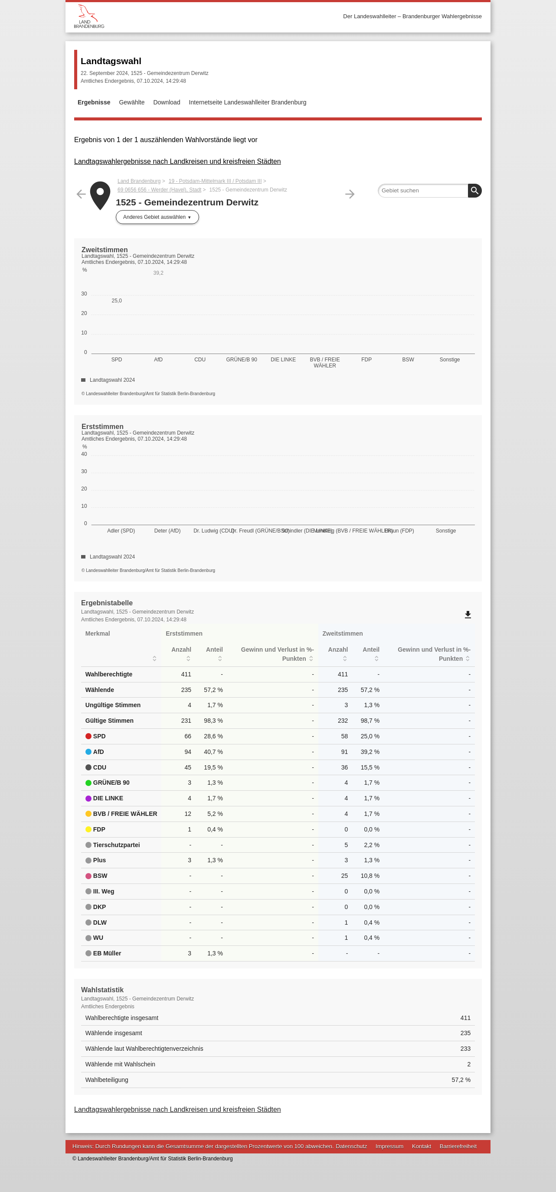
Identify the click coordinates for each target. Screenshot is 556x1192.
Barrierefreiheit (458, 1146)
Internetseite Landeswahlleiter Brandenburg (248, 102)
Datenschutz (351, 1146)
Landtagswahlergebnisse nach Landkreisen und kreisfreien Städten (177, 161)
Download (166, 102)
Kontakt (421, 1146)
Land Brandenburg (139, 181)
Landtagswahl (111, 61)
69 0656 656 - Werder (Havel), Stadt (159, 190)
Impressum (389, 1146)
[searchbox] (430, 191)
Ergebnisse (94, 102)
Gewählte (131, 102)
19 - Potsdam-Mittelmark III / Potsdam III (215, 181)
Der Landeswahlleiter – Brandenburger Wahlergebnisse (412, 16)
